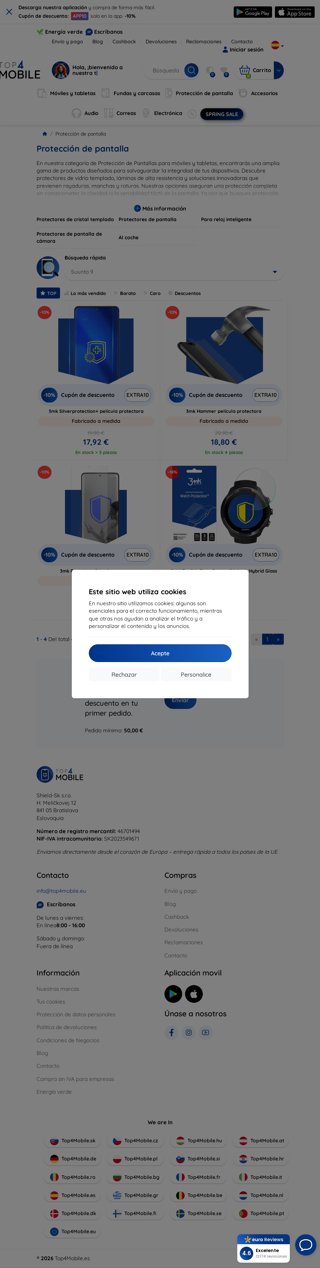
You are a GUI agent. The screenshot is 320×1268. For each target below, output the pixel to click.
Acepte (160, 653)
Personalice (196, 674)
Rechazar (124, 674)
